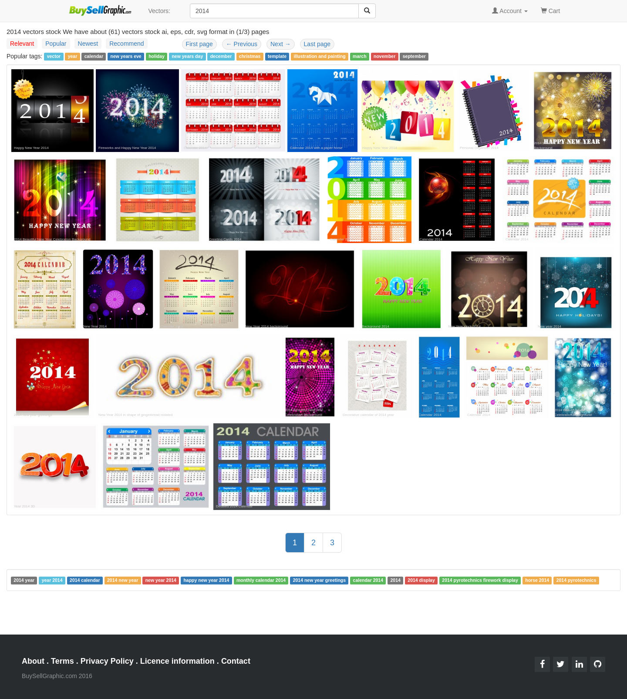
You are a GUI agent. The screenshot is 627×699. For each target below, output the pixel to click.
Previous (241, 44)
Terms (62, 661)
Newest (88, 43)
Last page (317, 44)
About (33, 661)
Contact (235, 661)
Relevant (22, 43)
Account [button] (510, 10)
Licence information (177, 661)
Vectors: (159, 10)
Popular (55, 43)
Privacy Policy (107, 661)
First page (199, 44)
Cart (550, 10)
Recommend (126, 43)
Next (280, 44)
